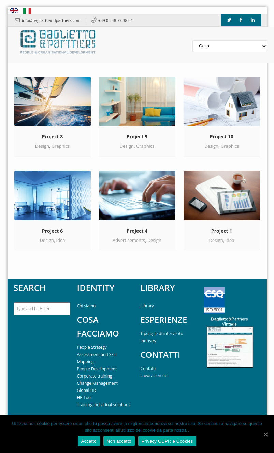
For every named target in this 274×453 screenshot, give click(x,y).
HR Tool (84, 397)
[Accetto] (265, 434)
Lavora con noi (155, 376)
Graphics (61, 146)
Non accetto (119, 441)
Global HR (86, 390)
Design (42, 146)
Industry (148, 341)
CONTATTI (161, 354)
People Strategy (92, 347)
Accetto (89, 441)
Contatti (148, 368)
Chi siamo (86, 306)
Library (147, 306)
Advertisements (129, 240)
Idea (60, 240)
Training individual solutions (104, 405)
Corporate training (94, 376)
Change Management (97, 383)
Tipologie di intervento (162, 334)
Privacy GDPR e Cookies (167, 441)
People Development (97, 369)
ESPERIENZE (164, 319)
